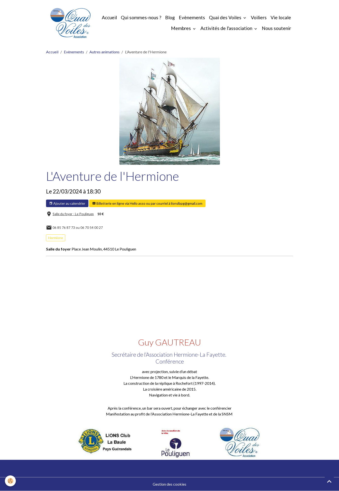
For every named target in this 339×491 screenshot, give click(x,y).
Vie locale (281, 17)
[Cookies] (10, 480)
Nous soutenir (276, 28)
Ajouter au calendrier (67, 203)
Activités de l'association (226, 28)
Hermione (55, 238)
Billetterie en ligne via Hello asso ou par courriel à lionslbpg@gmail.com (147, 203)
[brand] (70, 23)
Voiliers (259, 17)
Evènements (192, 17)
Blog (170, 17)
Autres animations (104, 51)
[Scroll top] (329, 481)
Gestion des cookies (169, 484)
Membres (181, 28)
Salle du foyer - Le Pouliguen (73, 214)
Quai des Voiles (225, 17)
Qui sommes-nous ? (141, 17)
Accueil (109, 17)
